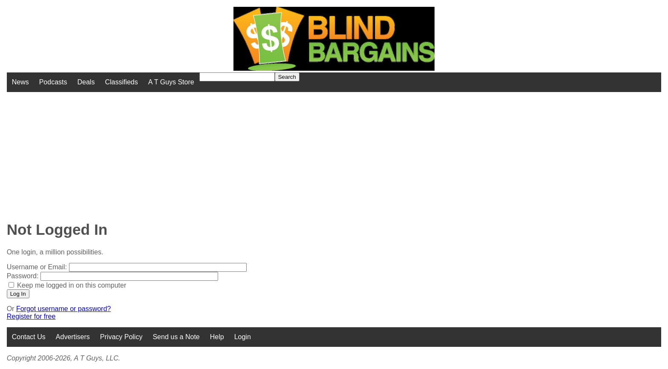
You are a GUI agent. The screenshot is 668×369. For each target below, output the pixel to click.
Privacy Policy (121, 336)
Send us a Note (176, 336)
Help (217, 336)
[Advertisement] (268, 151)
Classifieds (121, 82)
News (20, 82)
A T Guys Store (171, 82)
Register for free (31, 316)
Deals (86, 82)
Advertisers (73, 336)
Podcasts (53, 82)
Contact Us (29, 336)
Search (287, 77)
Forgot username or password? (63, 308)
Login (242, 336)
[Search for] (237, 76)
